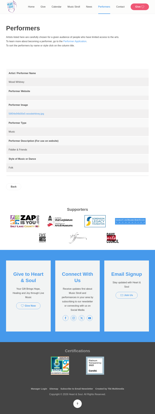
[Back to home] (11, 7)
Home (31, 6)
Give (43, 6)
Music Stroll (74, 6)
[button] (77, 403)
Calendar (56, 6)
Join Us (126, 295)
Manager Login (39, 388)
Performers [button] (104, 6)
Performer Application (74, 41)
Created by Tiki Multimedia (109, 388)
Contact (120, 6)
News (89, 6)
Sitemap (53, 388)
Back (13, 186)
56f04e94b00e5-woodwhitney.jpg (26, 113)
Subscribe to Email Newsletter (77, 388)
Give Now (28, 305)
